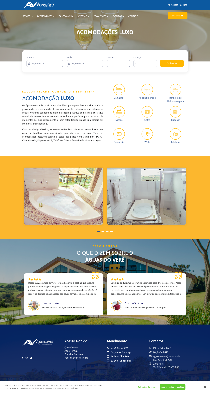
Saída (69, 57)
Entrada (30, 57)
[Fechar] (205, 387)
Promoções (100, 16)
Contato (133, 16)
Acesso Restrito (177, 5)
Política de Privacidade (76, 357)
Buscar (172, 63)
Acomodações (44, 16)
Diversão (82, 16)
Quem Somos (71, 347)
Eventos (117, 16)
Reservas (177, 15)
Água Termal (70, 351)
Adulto (110, 57)
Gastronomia (66, 16)
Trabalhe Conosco (73, 354)
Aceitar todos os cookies (172, 387)
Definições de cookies (148, 387)
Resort (27, 16)
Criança (137, 57)
